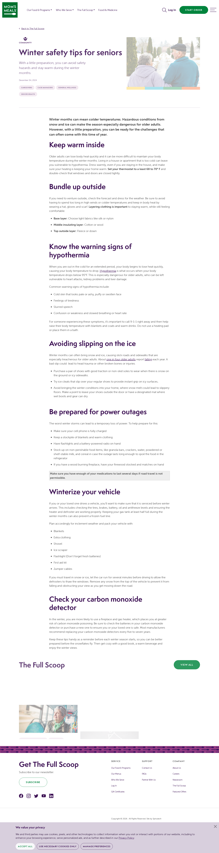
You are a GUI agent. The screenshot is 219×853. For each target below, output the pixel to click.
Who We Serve (117, 779)
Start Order (193, 9)
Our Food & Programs (38, 10)
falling (148, 359)
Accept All (25, 846)
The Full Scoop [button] (85, 10)
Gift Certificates (117, 791)
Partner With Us (149, 779)
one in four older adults (121, 359)
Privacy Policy (126, 837)
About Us (177, 768)
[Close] (215, 826)
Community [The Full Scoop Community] (25, 40)
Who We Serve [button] (64, 10)
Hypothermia (108, 270)
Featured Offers (179, 791)
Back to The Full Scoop (32, 28)
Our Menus (116, 773)
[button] (23, 8)
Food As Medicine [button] (107, 10)
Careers (176, 773)
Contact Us (147, 768)
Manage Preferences (96, 846)
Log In (172, 10)
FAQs (144, 773)
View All (187, 664)
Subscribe (33, 782)
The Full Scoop (179, 785)
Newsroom (177, 779)
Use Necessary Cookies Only (57, 846)
